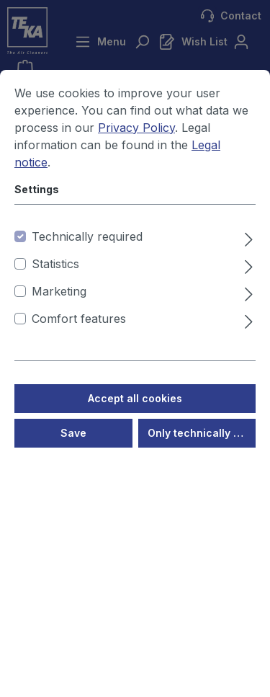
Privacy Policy (136, 129)
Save (73, 434)
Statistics (55, 265)
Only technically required (202, 434)
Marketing (59, 292)
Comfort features (79, 320)
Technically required (87, 238)
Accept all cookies (135, 400)
